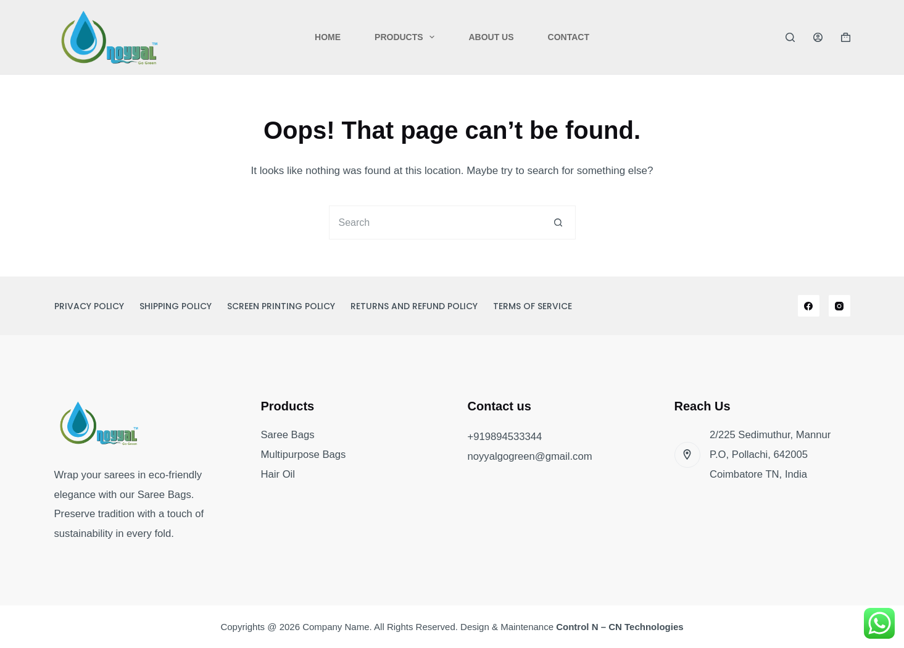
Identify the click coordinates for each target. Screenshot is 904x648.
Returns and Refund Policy (414, 306)
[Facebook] (808, 306)
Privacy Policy (89, 306)
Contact (568, 37)
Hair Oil (278, 474)
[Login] (818, 37)
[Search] (790, 37)
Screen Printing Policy (281, 306)
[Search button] (559, 222)
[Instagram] (839, 306)
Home (328, 37)
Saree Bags (288, 435)
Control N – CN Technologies (619, 626)
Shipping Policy (175, 306)
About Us (490, 37)
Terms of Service (532, 306)
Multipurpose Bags (303, 454)
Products (407, 37)
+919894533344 (505, 436)
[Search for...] (435, 222)
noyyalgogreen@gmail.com (530, 456)
